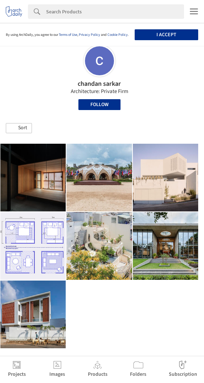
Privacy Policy (89, 34)
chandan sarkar (99, 83)
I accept (166, 34)
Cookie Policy (117, 34)
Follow (99, 104)
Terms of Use (68, 34)
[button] (19, 128)
